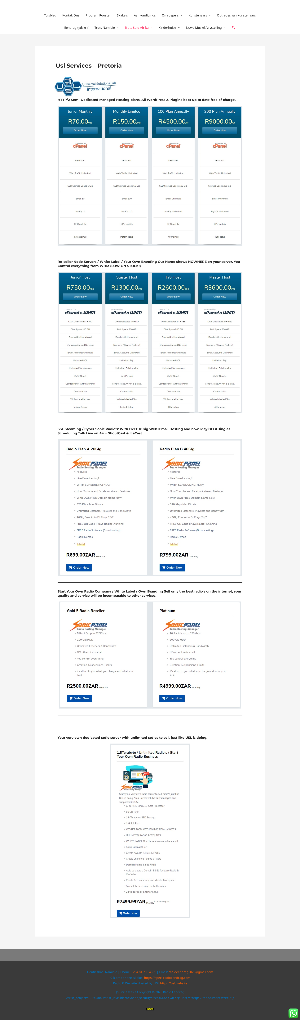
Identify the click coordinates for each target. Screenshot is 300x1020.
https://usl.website (173, 983)
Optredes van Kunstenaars (236, 15)
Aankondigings (145, 15)
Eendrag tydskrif (76, 27)
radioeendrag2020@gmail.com (191, 972)
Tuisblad (50, 15)
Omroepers (170, 15)
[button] (234, 28)
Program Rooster (98, 15)
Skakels (122, 15)
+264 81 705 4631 (143, 972)
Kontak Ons (70, 15)
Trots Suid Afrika (137, 27)
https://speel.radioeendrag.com (167, 978)
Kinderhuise (167, 27)
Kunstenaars (198, 15)
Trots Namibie (105, 27)
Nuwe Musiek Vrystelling (204, 27)
